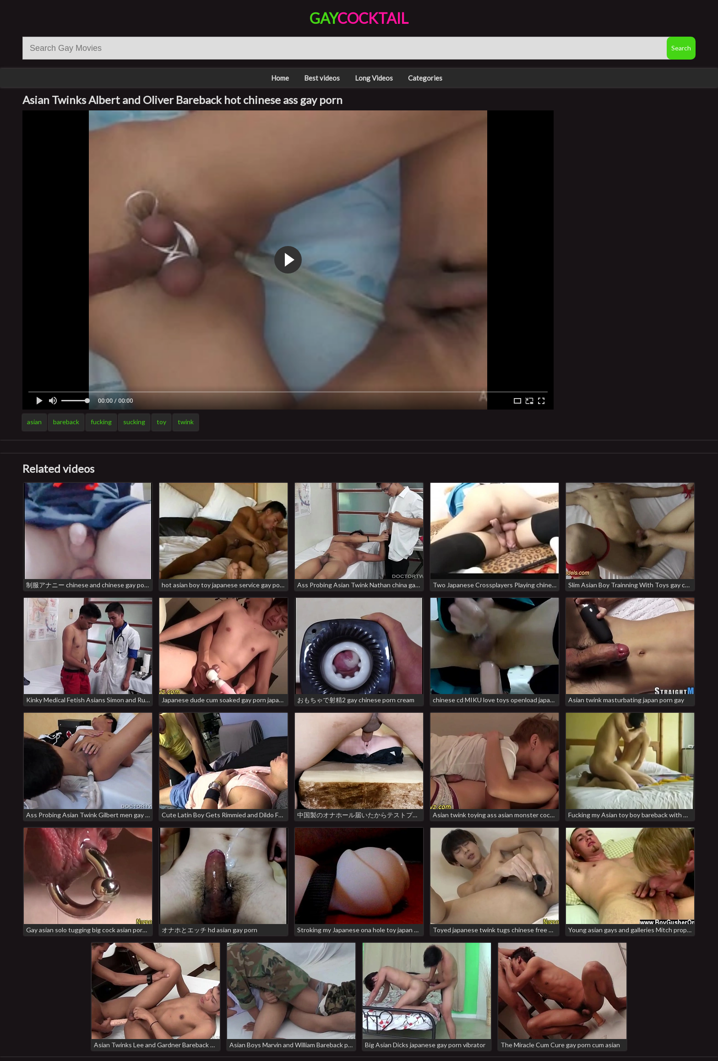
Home (280, 78)
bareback (66, 422)
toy (161, 422)
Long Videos (374, 78)
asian (34, 422)
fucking (101, 422)
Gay (359, 18)
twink (186, 422)
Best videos (322, 78)
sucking (134, 422)
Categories (425, 78)
